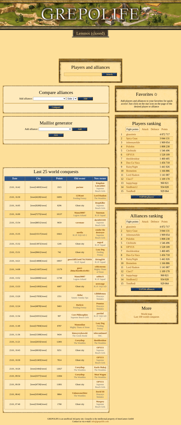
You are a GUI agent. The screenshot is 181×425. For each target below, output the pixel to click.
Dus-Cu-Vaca (132, 162)
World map (146, 314)
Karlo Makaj (100, 367)
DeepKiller (100, 203)
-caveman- (79, 222)
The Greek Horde (79, 336)
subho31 (100, 276)
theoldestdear (100, 340)
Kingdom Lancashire (100, 184)
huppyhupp (131, 183)
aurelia (80, 232)
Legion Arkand (79, 215)
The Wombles (100, 198)
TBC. (100, 336)
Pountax (100, 303)
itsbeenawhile (133, 142)
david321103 (100, 220)
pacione (79, 187)
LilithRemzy (100, 293)
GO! (56, 135)
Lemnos (83, 33)
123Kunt (80, 195)
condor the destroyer (100, 231)
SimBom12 (132, 187)
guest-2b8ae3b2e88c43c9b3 (79, 269)
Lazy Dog (100, 249)
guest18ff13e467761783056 (80, 259)
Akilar (80, 295)
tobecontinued (100, 333)
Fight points (132, 129)
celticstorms (100, 266)
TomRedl (130, 191)
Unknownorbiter (79, 393)
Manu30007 (79, 213)
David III (100, 391)
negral (100, 242)
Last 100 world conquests (146, 317)
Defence (155, 129)
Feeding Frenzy (79, 198)
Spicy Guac (132, 138)
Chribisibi (131, 150)
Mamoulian (80, 324)
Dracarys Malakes (100, 297)
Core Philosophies (80, 315)
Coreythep (79, 340)
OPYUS (100, 347)
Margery (100, 401)
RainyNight (132, 167)
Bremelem (131, 171)
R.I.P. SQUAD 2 (80, 235)
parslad (100, 313)
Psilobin (130, 146)
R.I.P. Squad (100, 215)
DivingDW (100, 259)
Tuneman (100, 213)
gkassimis (131, 134)
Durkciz (79, 305)
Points (164, 129)
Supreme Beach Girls (100, 189)
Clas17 (129, 179)
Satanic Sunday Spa (79, 297)
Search (109, 74)
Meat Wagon (100, 374)
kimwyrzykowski (79, 333)
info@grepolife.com (100, 421)
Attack (145, 129)
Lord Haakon (100, 195)
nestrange (100, 284)
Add (85, 98)
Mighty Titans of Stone (100, 270)
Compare (56, 107)
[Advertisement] (90, 48)
